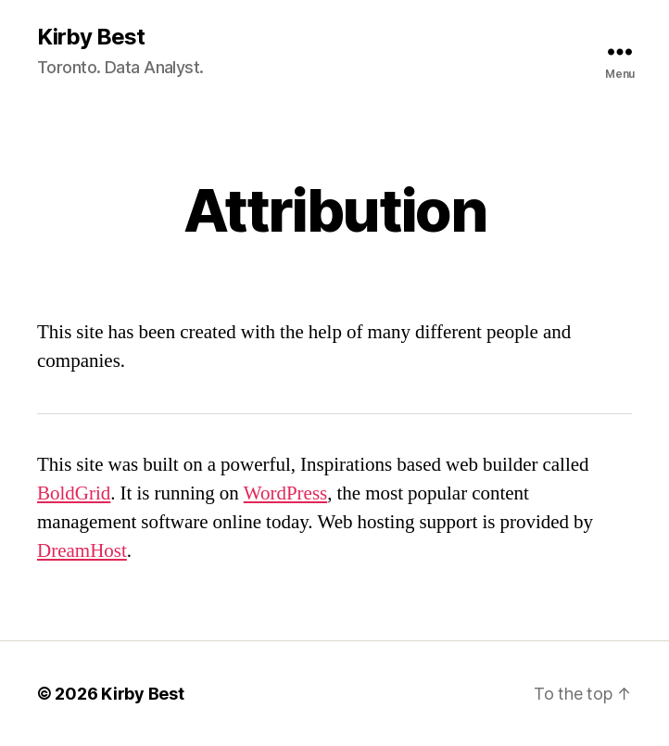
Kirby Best (91, 37)
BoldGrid (73, 493)
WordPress (285, 493)
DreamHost (82, 550)
